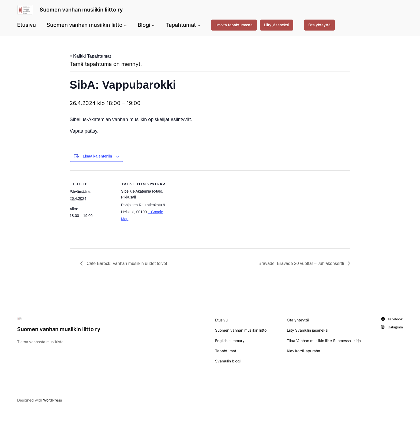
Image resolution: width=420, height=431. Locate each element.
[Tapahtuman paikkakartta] (200, 207)
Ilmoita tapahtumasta (234, 25)
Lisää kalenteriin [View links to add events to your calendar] (97, 156)
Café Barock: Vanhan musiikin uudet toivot (126, 263)
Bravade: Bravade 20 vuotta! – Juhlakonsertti (301, 263)
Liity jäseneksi (276, 25)
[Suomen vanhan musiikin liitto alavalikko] (125, 25)
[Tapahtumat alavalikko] (198, 25)
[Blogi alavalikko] (153, 25)
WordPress (52, 400)
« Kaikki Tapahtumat (90, 56)
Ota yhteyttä (319, 25)
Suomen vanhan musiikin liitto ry (81, 9)
